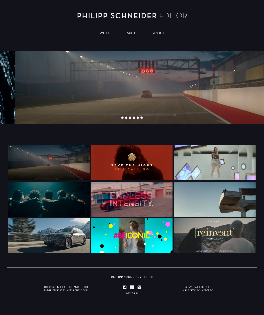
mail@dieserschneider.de (197, 290)
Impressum (132, 293)
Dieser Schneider (132, 15)
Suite (131, 33)
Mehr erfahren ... (48, 163)
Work (105, 33)
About (158, 33)
